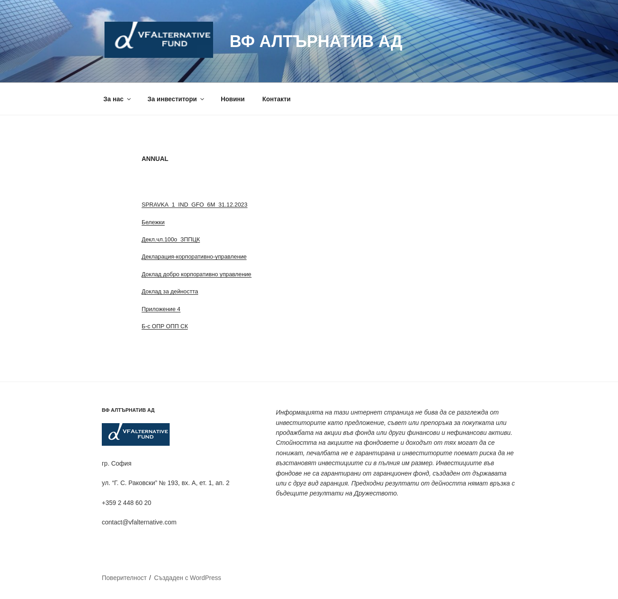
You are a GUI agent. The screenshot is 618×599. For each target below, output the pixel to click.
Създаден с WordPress (187, 577)
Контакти (276, 99)
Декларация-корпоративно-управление (194, 256)
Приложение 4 (161, 309)
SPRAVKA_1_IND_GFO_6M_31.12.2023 (194, 204)
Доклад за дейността (170, 291)
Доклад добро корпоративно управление (197, 274)
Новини (233, 99)
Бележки (153, 222)
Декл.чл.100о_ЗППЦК (171, 239)
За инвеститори (176, 99)
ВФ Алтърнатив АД (315, 41)
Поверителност (124, 577)
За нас (118, 99)
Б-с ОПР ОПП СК (165, 326)
